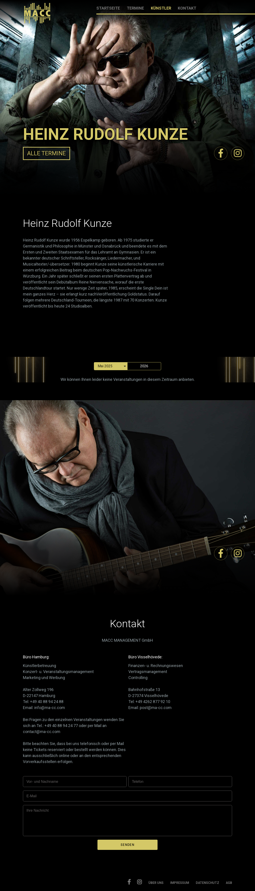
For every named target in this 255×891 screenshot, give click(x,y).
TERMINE (135, 8)
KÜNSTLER (161, 8)
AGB (229, 883)
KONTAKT (187, 8)
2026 (144, 366)
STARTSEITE (108, 8)
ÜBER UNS (156, 883)
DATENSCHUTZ (207, 883)
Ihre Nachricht (37, 810)
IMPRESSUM (179, 883)
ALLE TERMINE (46, 153)
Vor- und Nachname (42, 781)
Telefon (138, 781)
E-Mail (31, 796)
